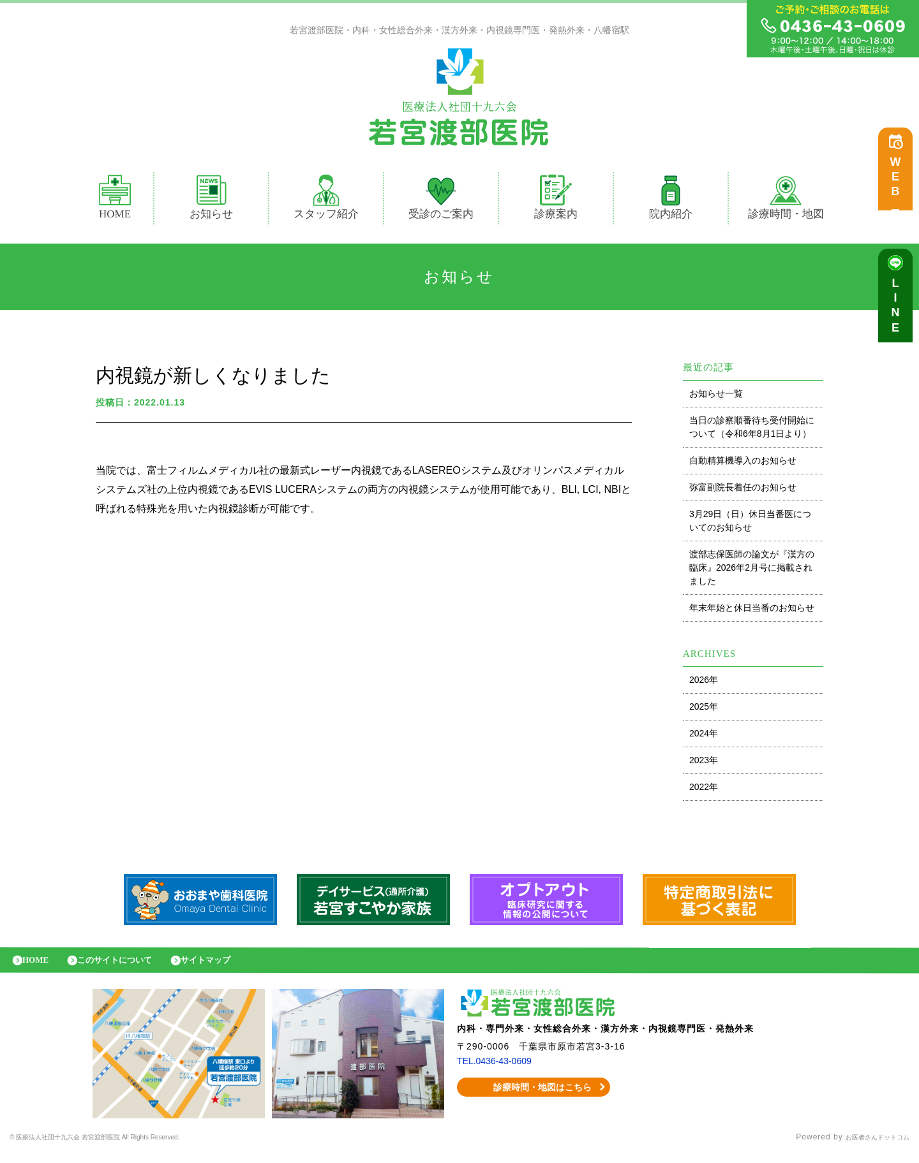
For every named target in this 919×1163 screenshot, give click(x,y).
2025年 (703, 710)
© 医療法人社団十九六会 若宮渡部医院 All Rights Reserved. (124, 1147)
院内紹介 (670, 200)
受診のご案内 (441, 200)
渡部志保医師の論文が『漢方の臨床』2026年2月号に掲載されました (751, 570)
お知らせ (211, 200)
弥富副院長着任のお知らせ (742, 490)
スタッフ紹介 (326, 200)
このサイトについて (129, 966)
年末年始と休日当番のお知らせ (751, 611)
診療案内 (561, 200)
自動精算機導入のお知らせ (742, 463)
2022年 (703, 790)
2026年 (703, 683)
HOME (115, 200)
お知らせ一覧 (716, 396)
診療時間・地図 (786, 200)
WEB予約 (898, 186)
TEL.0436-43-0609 (499, 1070)
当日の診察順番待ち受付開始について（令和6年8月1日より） (751, 430)
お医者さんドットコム (867, 1147)
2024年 (703, 736)
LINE (898, 312)
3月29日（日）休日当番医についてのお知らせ (750, 524)
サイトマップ (233, 966)
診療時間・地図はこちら (534, 1097)
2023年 (703, 763)
